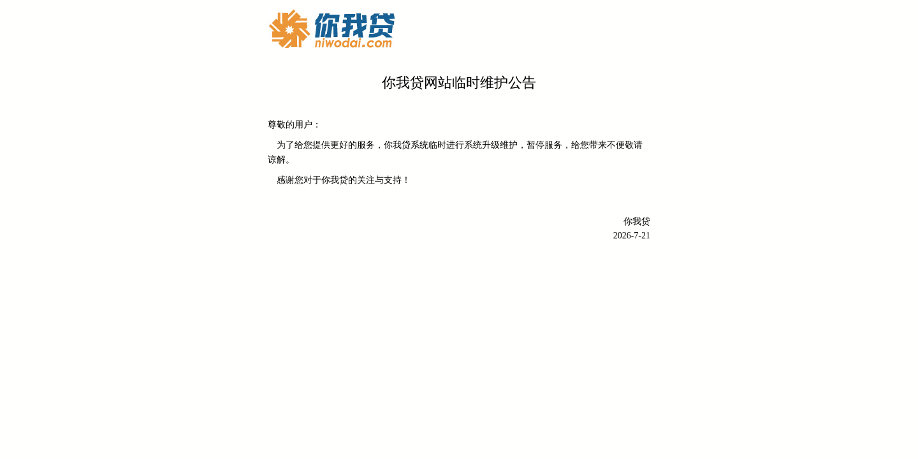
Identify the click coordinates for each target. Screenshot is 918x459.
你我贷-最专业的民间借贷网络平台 (331, 29)
